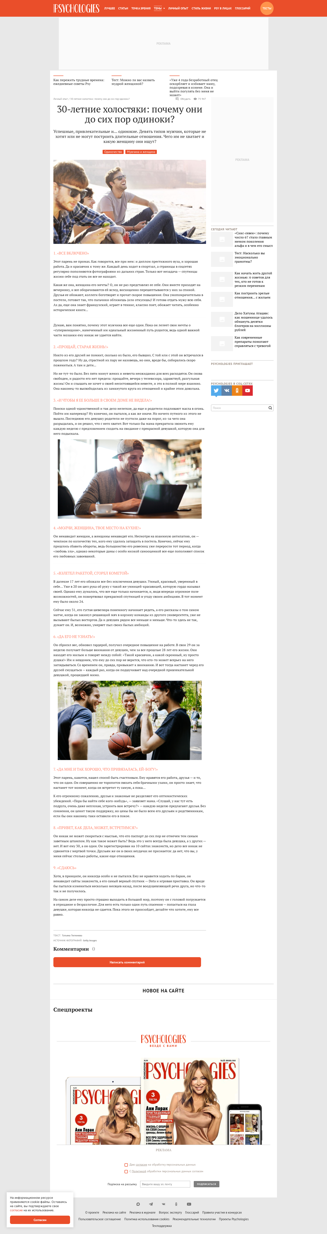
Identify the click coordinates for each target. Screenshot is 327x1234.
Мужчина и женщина (141, 152)
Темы (158, 8)
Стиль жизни (201, 8)
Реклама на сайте (114, 1213)
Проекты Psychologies (234, 1220)
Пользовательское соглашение (99, 1220)
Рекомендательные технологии (194, 1220)
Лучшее (109, 8)
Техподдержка (162, 1226)
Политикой (139, 1172)
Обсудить (183, 99)
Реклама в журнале (143, 1213)
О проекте (92, 1213)
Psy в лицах (223, 8)
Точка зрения (141, 8)
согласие (141, 1165)
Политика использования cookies (146, 1220)
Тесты (267, 8)
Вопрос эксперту (170, 1213)
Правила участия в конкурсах (222, 1213)
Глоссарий (242, 8)
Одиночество (113, 152)
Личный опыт (178, 8)
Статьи (123, 8)
